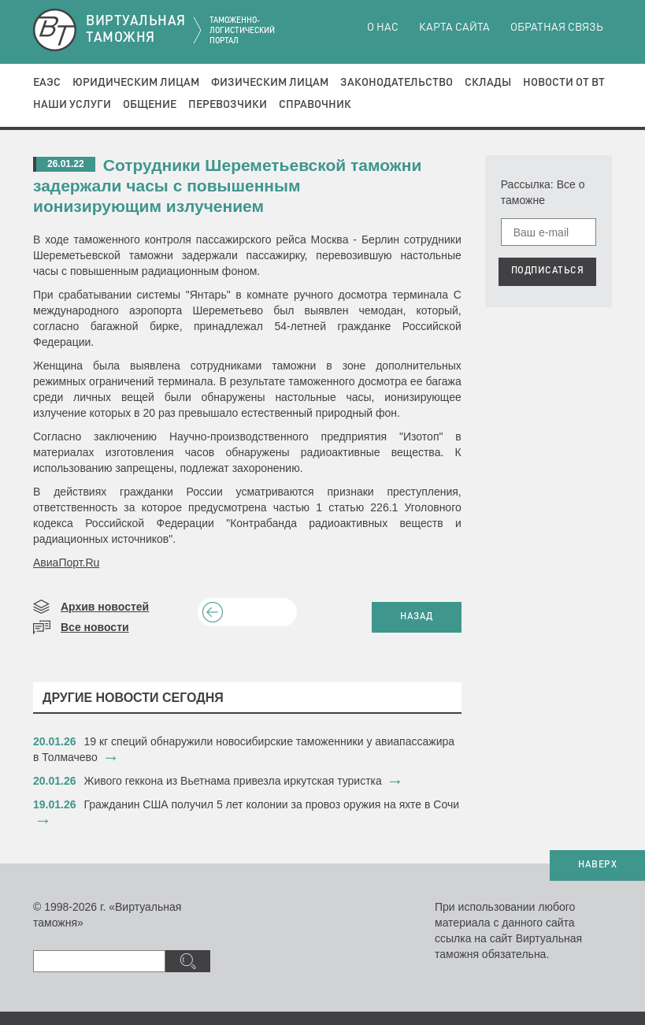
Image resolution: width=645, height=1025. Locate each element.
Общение (149, 104)
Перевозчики (227, 104)
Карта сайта (454, 27)
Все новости (95, 627)
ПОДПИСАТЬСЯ (547, 271)
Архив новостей (105, 606)
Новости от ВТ (564, 82)
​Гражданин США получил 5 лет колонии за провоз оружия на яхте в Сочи (272, 804)
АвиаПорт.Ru (66, 562)
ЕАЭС (47, 82)
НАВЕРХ (597, 865)
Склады (488, 82)
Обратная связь (556, 27)
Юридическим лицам (135, 82)
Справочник (315, 104)
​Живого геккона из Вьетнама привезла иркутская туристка (233, 780)
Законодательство (396, 82)
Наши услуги (72, 104)
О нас (382, 27)
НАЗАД (416, 617)
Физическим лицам (269, 82)
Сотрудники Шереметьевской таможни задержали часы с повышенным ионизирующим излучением (227, 185)
